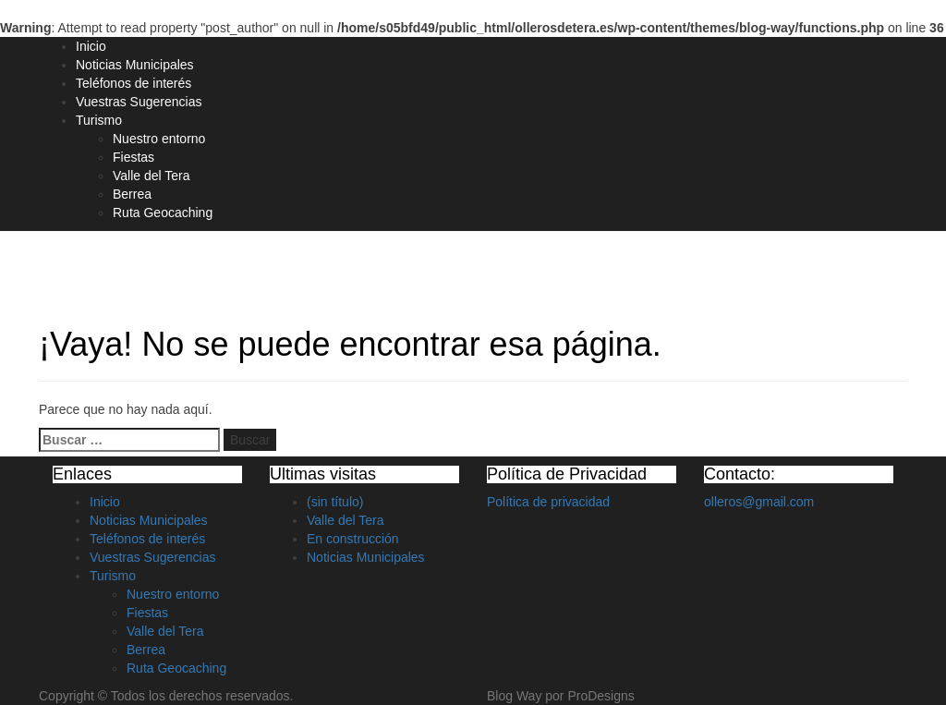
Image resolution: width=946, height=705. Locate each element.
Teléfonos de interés (133, 83)
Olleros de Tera (118, 264)
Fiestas (133, 157)
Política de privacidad (548, 501)
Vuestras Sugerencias (138, 101)
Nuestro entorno (159, 138)
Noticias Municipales (135, 64)
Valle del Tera (151, 175)
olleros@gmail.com (759, 501)
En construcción (353, 538)
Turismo (99, 120)
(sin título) (335, 501)
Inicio (91, 46)
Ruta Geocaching (162, 212)
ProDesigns (600, 695)
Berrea (132, 194)
